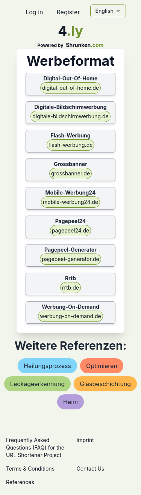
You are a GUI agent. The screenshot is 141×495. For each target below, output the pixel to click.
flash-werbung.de (71, 145)
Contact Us (91, 468)
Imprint (85, 440)
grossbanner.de (70, 173)
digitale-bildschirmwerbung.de (70, 116)
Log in (34, 12)
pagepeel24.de (70, 230)
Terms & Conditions (30, 468)
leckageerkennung (37, 384)
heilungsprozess (47, 366)
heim (70, 402)
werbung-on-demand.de (70, 316)
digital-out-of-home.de (70, 88)
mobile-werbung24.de (70, 202)
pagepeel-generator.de (70, 259)
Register (68, 12)
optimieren (101, 366)
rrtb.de (70, 287)
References (20, 482)
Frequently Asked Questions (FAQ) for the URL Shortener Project (35, 447)
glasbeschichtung (105, 384)
